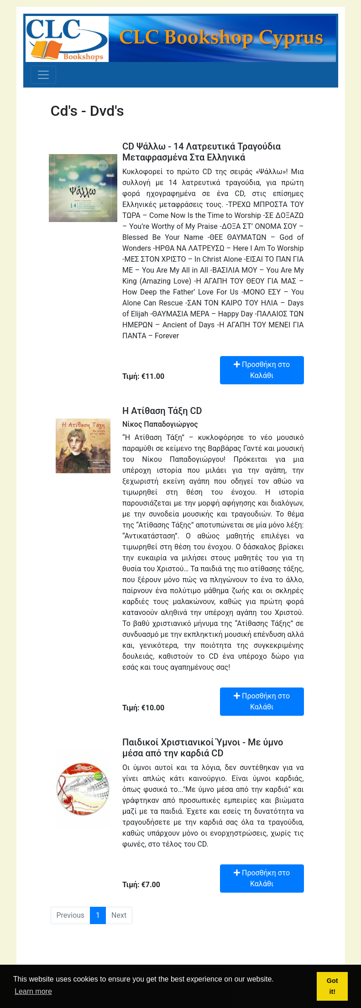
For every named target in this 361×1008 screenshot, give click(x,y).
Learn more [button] (33, 991)
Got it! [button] (332, 986)
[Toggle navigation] (43, 75)
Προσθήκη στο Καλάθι (262, 370)
